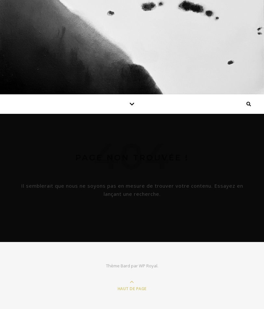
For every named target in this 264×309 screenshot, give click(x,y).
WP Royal (148, 266)
